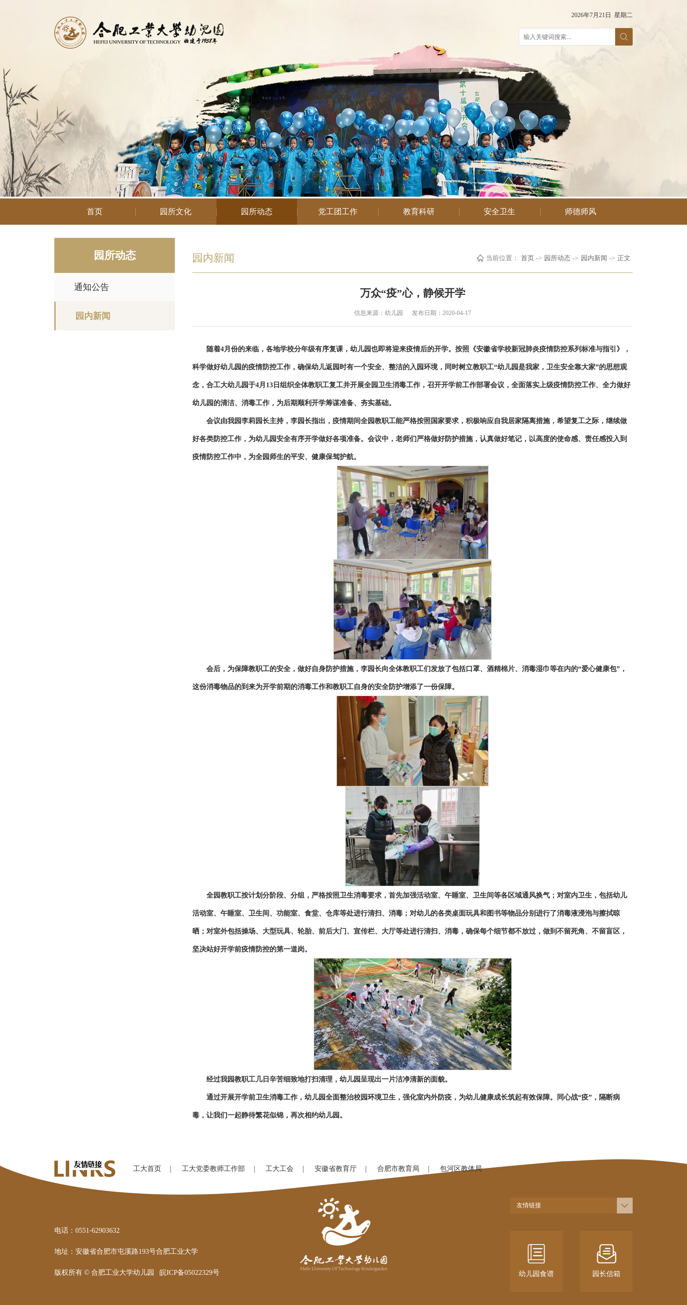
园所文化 (175, 211)
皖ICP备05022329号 (189, 1272)
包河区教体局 (461, 1168)
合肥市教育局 (398, 1168)
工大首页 (147, 1168)
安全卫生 (499, 211)
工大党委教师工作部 (213, 1168)
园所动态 (257, 211)
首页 (95, 211)
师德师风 (580, 211)
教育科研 (419, 211)
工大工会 (280, 1168)
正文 (623, 258)
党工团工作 (338, 211)
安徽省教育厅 (336, 1168)
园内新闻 (92, 316)
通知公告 (91, 287)
